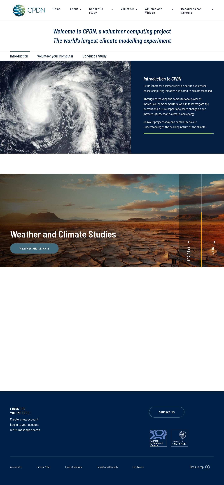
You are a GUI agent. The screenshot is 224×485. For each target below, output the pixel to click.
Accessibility (17, 466)
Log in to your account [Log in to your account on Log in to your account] (24, 424)
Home (57, 9)
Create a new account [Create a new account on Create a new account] (24, 419)
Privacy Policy (43, 466)
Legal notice (137, 466)
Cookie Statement (72, 466)
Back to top (197, 467)
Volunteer (127, 9)
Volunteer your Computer (55, 56)
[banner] (28, 10)
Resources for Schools (191, 10)
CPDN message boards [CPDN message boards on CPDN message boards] (25, 430)
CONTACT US (167, 412)
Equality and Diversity (107, 466)
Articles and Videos (153, 10)
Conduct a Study (94, 56)
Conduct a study (96, 10)
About (74, 9)
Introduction (19, 56)
